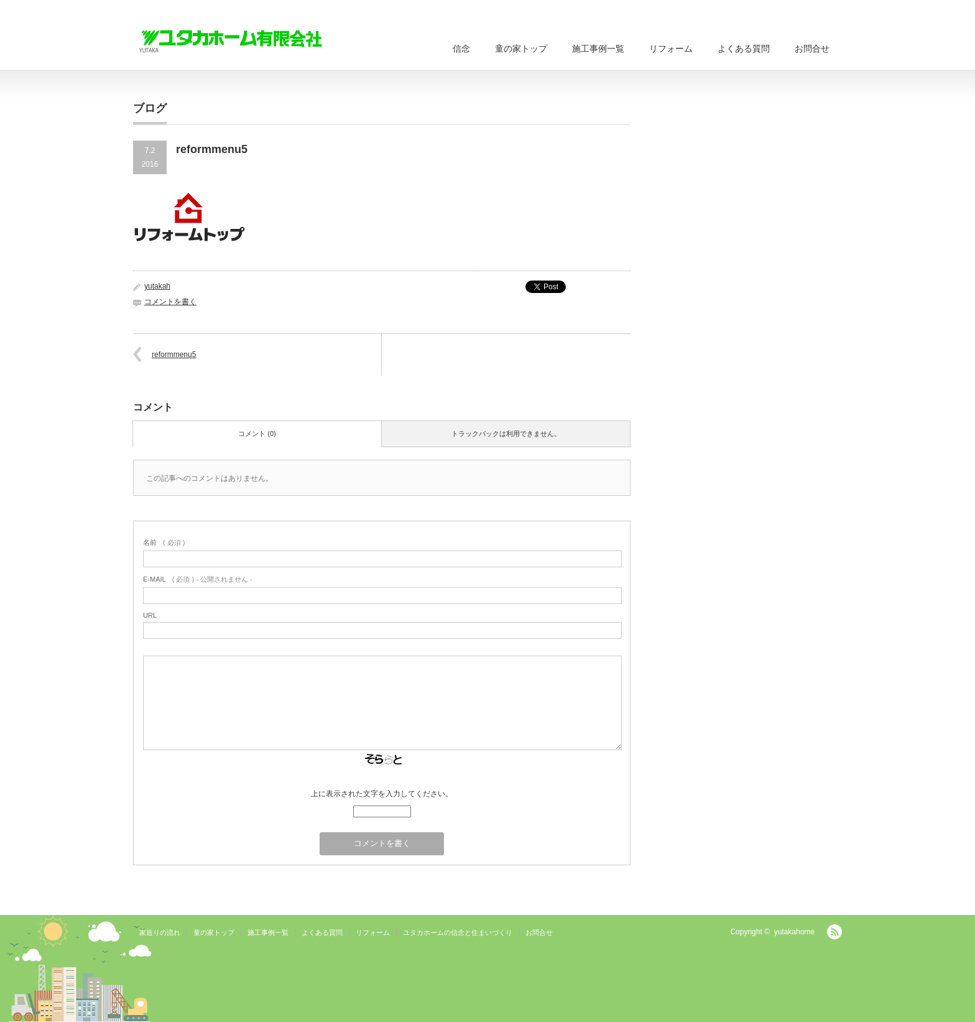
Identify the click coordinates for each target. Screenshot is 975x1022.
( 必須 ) (164, 542)
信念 (461, 48)
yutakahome (794, 931)
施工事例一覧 (598, 48)
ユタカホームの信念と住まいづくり (457, 932)
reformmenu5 (174, 354)
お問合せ (812, 48)
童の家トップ (521, 48)
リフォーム (671, 48)
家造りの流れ (159, 932)
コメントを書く (170, 301)
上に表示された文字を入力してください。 (382, 793)
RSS (834, 931)
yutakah (157, 286)
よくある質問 (744, 48)
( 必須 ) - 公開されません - (197, 579)
